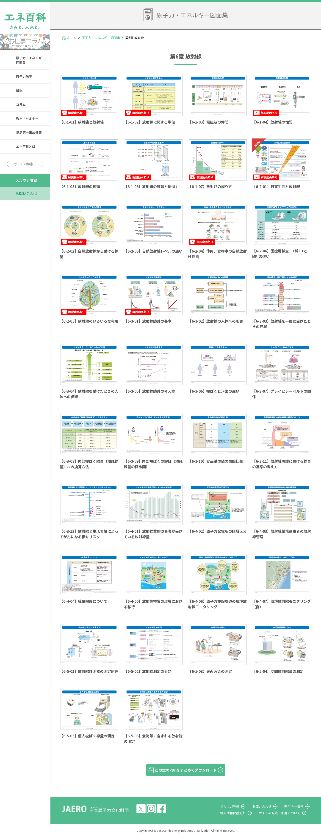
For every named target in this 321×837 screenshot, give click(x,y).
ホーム (72, 37)
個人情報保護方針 (233, 813)
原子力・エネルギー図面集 (30, 60)
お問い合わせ (26, 193)
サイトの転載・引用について (279, 813)
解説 (19, 90)
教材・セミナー (27, 118)
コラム (21, 104)
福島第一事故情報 (29, 132)
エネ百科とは (25, 146)
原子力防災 (24, 76)
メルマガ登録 (26, 180)
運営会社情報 (294, 806)
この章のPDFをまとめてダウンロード (186, 770)
